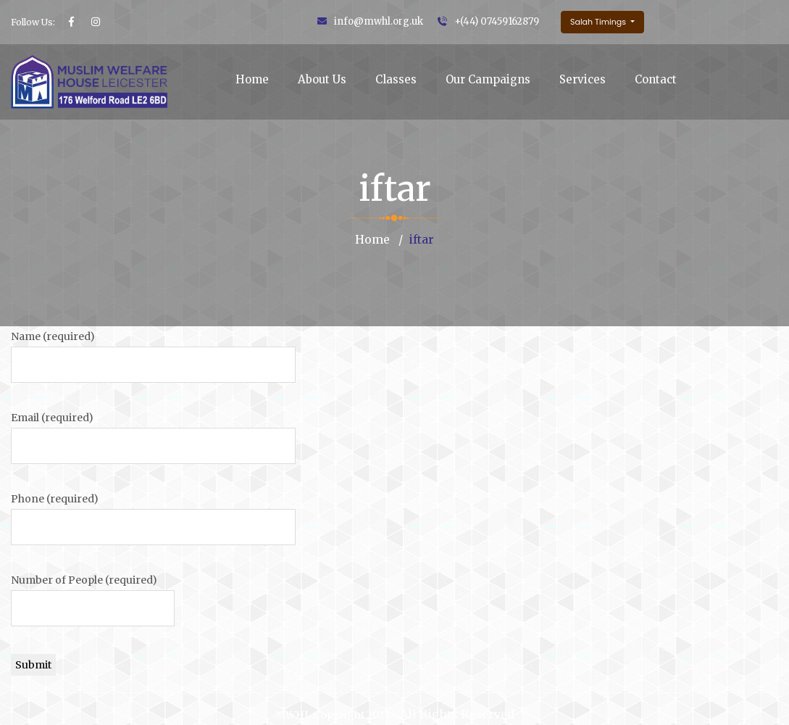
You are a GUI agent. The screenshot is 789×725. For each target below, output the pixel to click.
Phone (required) (55, 498)
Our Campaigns (488, 79)
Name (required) (53, 336)
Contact (656, 79)
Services (582, 79)
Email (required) (52, 417)
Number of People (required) (84, 580)
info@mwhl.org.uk (378, 21)
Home (252, 79)
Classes (396, 79)
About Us (322, 79)
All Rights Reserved (457, 714)
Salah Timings (599, 22)
